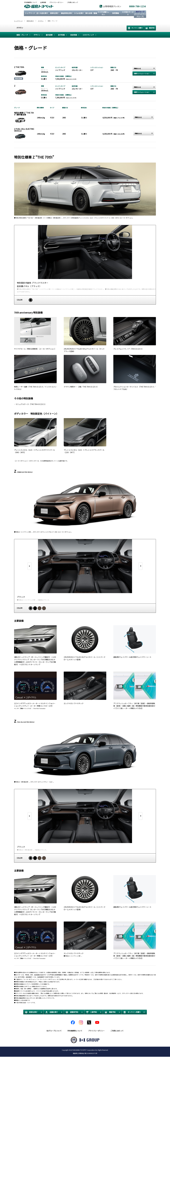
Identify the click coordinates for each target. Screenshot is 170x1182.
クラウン (19, 28)
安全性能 (73, 35)
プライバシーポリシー (56, 2)
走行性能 (61, 35)
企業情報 (43, 2)
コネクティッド (88, 35)
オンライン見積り (135, 28)
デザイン (37, 35)
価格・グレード (22, 35)
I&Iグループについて (54, 1031)
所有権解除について (30, 2)
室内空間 (49, 35)
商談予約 (150, 28)
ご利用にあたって (72, 2)
